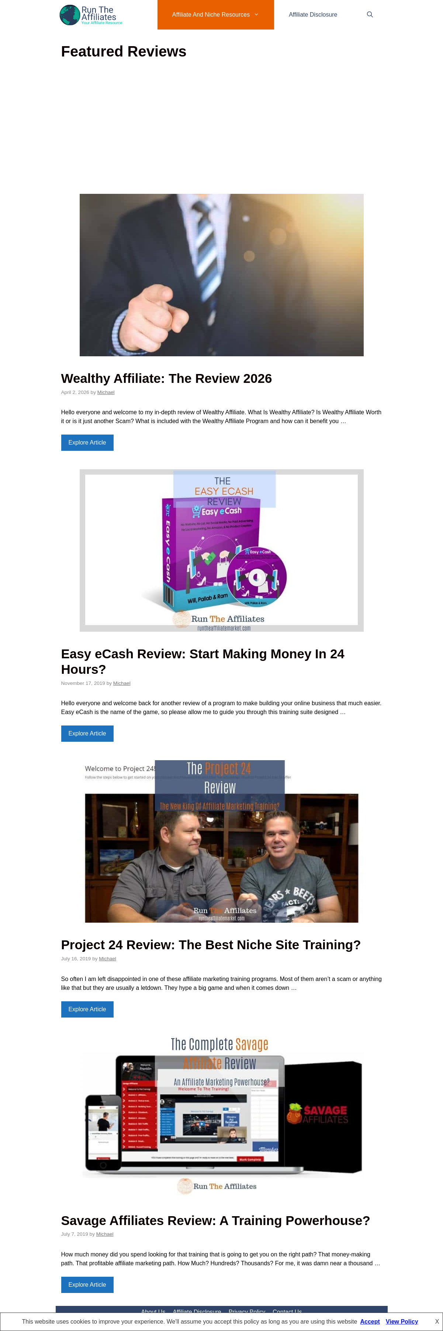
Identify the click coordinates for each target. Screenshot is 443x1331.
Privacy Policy (247, 1312)
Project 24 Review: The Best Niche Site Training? (211, 944)
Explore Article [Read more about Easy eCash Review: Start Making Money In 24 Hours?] (87, 733)
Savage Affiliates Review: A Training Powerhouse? (215, 1220)
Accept (370, 1321)
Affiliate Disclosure (313, 14)
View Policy (402, 1321)
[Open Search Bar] (370, 15)
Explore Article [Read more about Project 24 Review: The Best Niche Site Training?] (87, 1009)
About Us (153, 1312)
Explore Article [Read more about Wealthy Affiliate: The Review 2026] (87, 442)
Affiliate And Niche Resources (223, 15)
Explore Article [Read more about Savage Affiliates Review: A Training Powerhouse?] (87, 1285)
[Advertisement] (222, 129)
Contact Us (287, 1312)
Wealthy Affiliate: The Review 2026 (166, 378)
